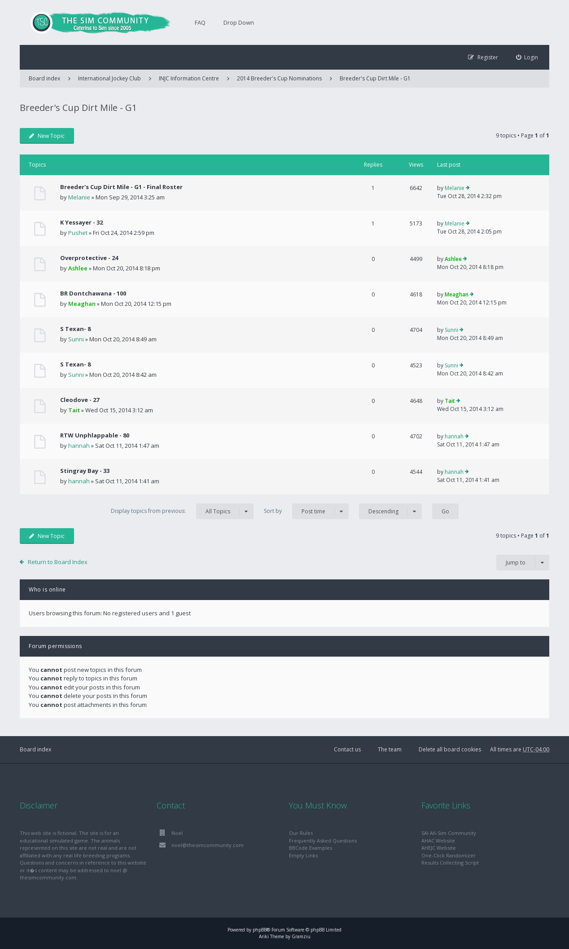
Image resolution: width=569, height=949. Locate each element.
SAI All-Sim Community (448, 833)
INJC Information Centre (189, 78)
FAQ (200, 22)
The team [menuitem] (390, 749)
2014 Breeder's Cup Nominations (279, 78)
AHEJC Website (438, 847)
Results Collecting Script (450, 862)
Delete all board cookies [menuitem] (450, 749)
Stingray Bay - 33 (84, 471)
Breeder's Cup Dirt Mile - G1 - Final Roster (121, 187)
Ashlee (78, 268)
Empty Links (303, 855)
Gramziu (301, 936)
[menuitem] (527, 57)
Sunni (76, 339)
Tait (74, 410)
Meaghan (82, 304)
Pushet (78, 233)
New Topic (47, 136)
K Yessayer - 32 (81, 222)
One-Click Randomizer (448, 855)
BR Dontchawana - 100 (93, 293)
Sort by (306, 511)
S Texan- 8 (75, 329)
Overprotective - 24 (89, 258)
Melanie (79, 197)
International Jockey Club (109, 78)
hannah (79, 445)
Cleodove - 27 (79, 400)
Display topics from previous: (182, 511)
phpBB (260, 930)
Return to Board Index (58, 562)
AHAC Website (438, 840)
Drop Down (238, 22)
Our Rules (301, 833)
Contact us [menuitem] (347, 749)
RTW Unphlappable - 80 (94, 435)
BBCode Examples (310, 847)
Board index (35, 749)
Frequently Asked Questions (323, 840)
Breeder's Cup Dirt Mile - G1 (375, 78)
